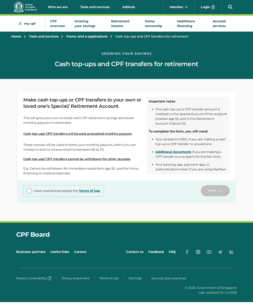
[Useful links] (59, 252)
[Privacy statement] (75, 278)
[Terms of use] (109, 278)
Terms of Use (89, 191)
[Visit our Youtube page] (209, 252)
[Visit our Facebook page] (187, 252)
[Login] (208, 7)
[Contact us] (135, 252)
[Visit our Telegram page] (220, 252)
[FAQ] (172, 252)
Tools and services (95, 7)
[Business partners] (31, 252)
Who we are (58, 7)
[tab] (29, 24)
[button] (230, 7)
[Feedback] (156, 252)
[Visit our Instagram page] (198, 252)
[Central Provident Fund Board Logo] (28, 7)
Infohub (128, 7)
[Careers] (80, 252)
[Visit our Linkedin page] (231, 252)
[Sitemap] (135, 278)
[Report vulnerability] (34, 278)
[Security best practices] (168, 278)
